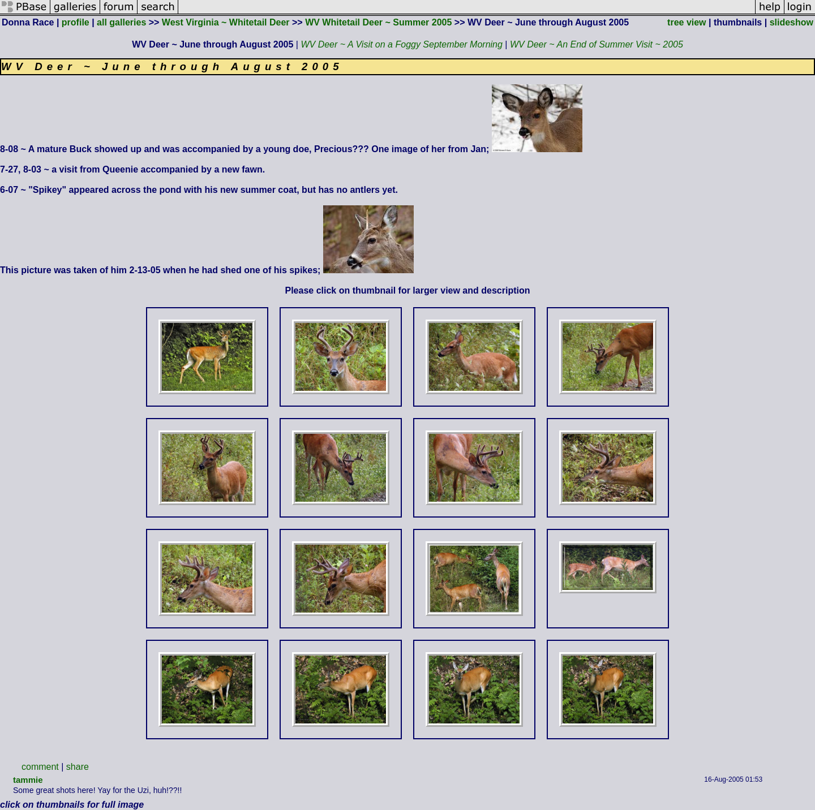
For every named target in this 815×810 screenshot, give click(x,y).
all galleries (121, 22)
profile (75, 22)
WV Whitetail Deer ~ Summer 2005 (378, 22)
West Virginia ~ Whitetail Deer (226, 22)
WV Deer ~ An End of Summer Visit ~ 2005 (596, 44)
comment (40, 767)
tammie (28, 780)
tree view (686, 22)
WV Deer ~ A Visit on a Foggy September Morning (401, 44)
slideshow (791, 22)
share (77, 767)
